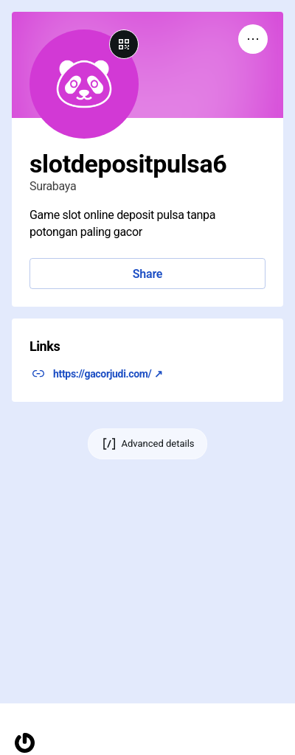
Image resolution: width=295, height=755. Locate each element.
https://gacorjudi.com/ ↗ (107, 374)
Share (147, 274)
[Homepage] (25, 743)
